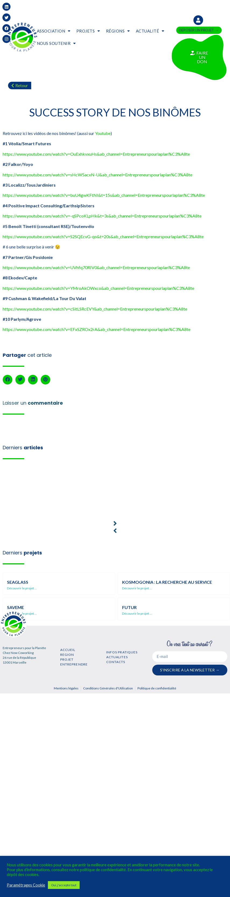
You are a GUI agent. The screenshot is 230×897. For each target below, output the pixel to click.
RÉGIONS (118, 31)
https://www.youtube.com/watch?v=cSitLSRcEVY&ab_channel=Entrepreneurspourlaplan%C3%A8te (95, 308)
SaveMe (15, 607)
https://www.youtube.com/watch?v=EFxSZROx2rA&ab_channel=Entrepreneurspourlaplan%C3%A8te (96, 329)
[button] (7, 380)
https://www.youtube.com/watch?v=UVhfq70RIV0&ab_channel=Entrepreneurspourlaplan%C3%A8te (96, 267)
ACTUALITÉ (150, 31)
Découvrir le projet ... (22, 588)
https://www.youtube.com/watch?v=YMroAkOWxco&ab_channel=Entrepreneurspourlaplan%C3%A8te (98, 288)
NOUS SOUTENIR (56, 43)
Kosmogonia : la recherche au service (167, 582)
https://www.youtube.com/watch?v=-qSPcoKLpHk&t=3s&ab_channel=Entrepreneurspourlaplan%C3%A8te (102, 215)
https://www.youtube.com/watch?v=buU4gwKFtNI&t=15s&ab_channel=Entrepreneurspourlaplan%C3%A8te (104, 195)
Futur (129, 607)
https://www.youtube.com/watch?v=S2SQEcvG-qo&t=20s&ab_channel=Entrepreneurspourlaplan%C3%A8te (103, 236)
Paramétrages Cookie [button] (26, 885)
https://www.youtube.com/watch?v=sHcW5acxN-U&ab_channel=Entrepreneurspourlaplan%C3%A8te (97, 174)
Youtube (103, 133)
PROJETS (88, 31)
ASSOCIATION (53, 31)
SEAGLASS (17, 582)
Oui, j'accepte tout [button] (63, 885)
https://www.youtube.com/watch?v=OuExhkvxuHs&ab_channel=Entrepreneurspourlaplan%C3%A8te (96, 153)
